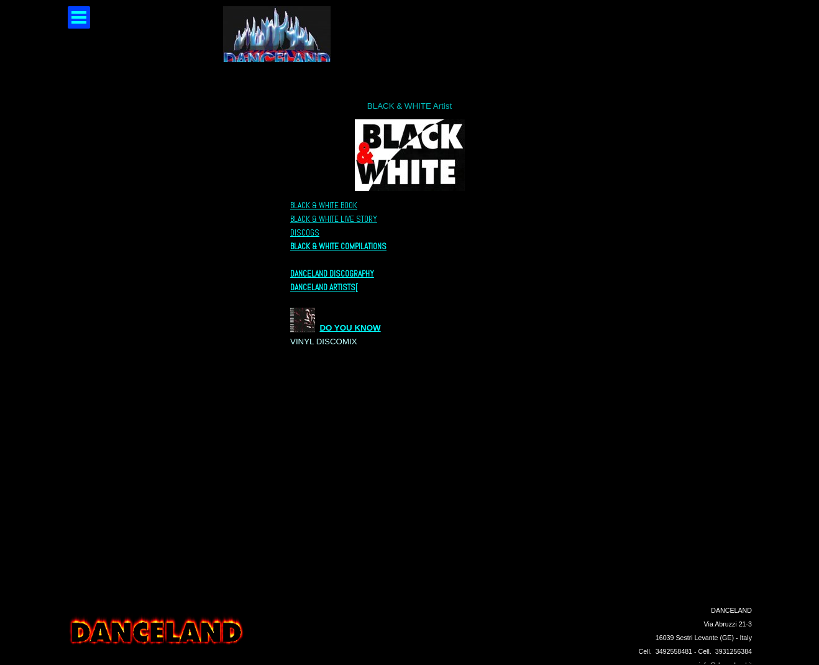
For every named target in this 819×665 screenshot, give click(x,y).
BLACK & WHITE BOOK (323, 205)
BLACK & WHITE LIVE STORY (333, 219)
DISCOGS (304, 232)
